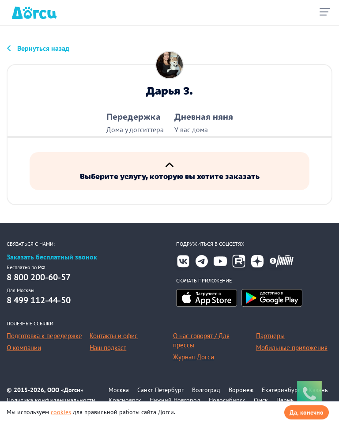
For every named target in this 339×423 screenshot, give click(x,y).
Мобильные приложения (292, 347)
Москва (119, 390)
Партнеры (270, 336)
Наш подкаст (108, 347)
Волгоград (206, 390)
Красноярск (125, 400)
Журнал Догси (193, 357)
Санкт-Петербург (160, 390)
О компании (24, 347)
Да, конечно (307, 412)
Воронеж (241, 390)
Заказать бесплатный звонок (52, 257)
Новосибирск (227, 400)
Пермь (285, 400)
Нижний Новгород (175, 400)
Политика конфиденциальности (51, 400)
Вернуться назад (43, 48)
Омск (261, 400)
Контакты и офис (114, 336)
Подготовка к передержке (44, 336)
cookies (61, 412)
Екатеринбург (281, 390)
